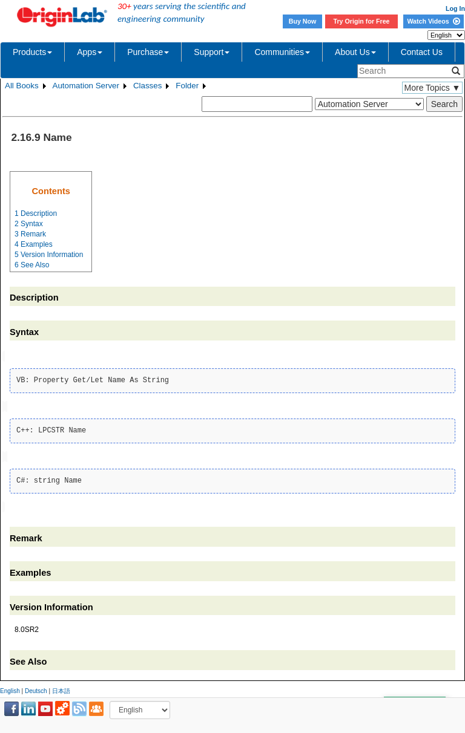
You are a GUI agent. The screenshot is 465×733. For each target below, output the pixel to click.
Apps (89, 52)
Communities (282, 52)
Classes (147, 85)
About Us (355, 52)
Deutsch (36, 688)
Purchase (148, 52)
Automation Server (86, 85)
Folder (187, 85)
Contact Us (422, 52)
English (10, 688)
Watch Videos (433, 21)
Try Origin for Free (362, 21)
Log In (455, 8)
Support (211, 52)
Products (32, 52)
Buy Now (303, 21)
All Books (22, 85)
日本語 (61, 688)
